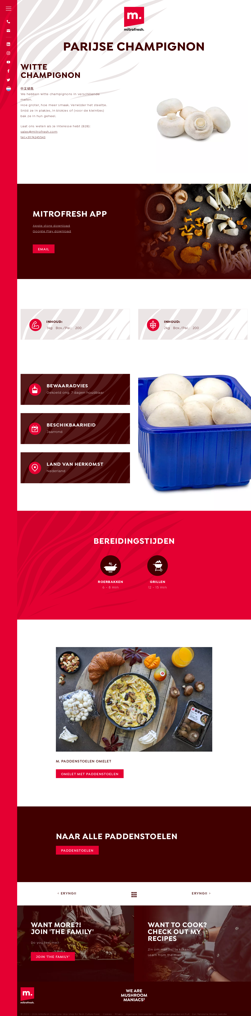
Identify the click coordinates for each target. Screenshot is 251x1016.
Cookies (107, 1014)
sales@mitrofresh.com (39, 132)
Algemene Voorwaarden (139, 1014)
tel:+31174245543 (33, 137)
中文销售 (27, 89)
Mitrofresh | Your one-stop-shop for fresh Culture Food (134, 19)
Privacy (119, 1014)
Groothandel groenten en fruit (172, 1014)
